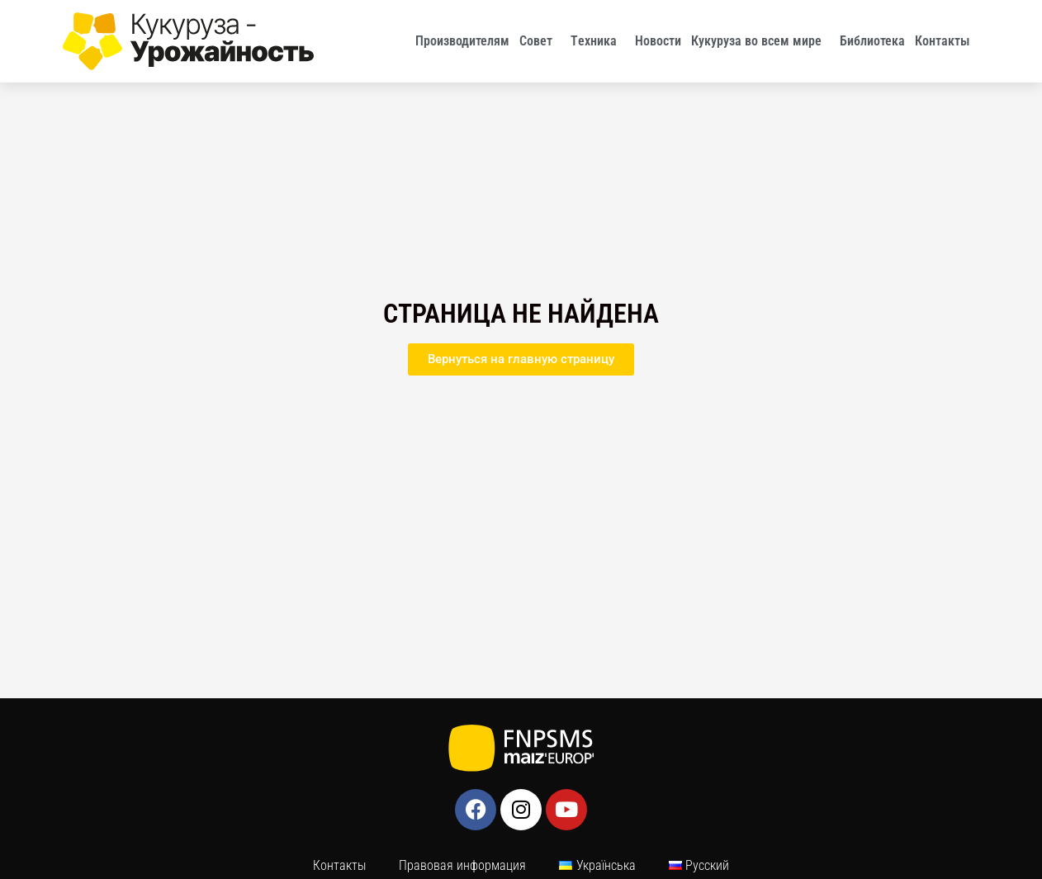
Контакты (946, 41)
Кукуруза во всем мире (760, 41)
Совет (540, 41)
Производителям (462, 41)
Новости (658, 41)
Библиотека (872, 41)
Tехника (598, 41)
